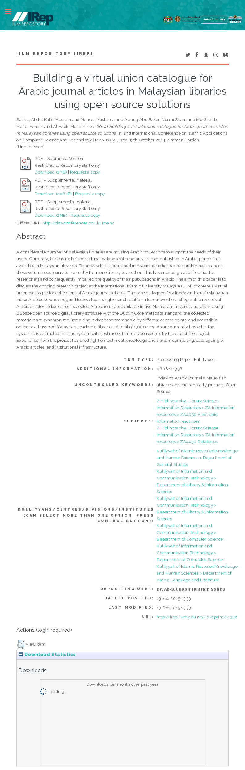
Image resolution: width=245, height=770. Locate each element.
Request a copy (85, 171)
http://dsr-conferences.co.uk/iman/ (79, 222)
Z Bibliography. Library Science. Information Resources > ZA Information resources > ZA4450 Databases (195, 434)
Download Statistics (47, 654)
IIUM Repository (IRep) (54, 54)
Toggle (11, 11)
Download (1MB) (51, 171)
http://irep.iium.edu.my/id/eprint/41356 (197, 616)
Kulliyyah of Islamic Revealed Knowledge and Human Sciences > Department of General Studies (197, 457)
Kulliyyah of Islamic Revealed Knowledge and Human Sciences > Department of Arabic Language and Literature (197, 573)
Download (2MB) (51, 215)
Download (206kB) (53, 193)
